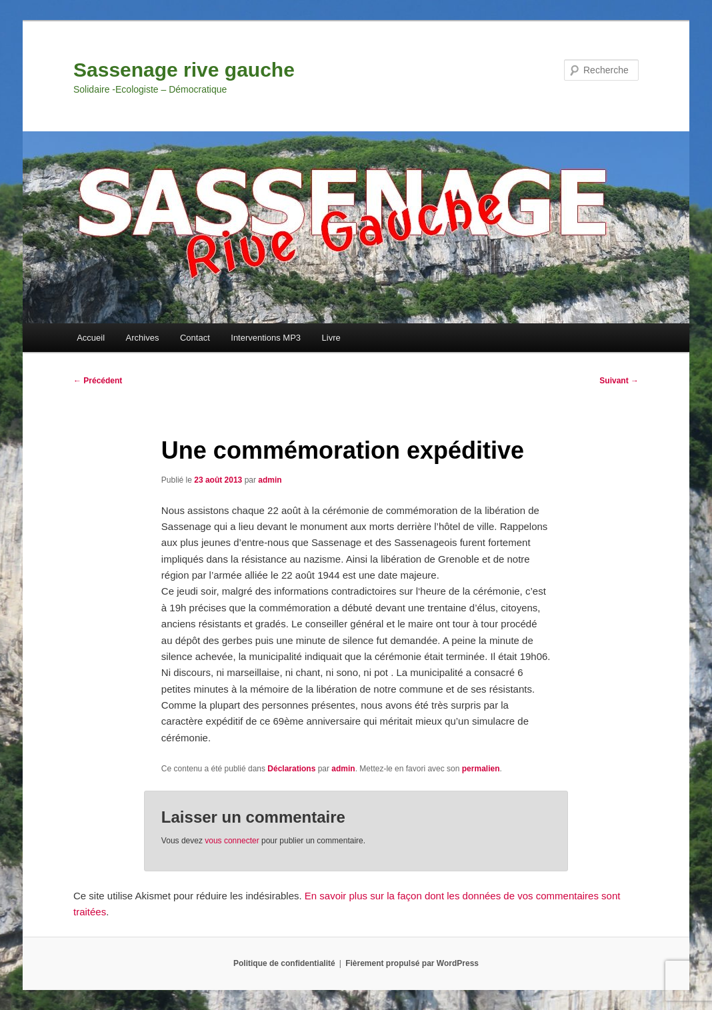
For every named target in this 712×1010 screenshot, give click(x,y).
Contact (195, 338)
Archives (142, 338)
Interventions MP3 (266, 338)
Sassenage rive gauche (184, 70)
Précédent (97, 380)
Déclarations (291, 768)
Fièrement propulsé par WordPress (412, 963)
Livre (331, 338)
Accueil (91, 338)
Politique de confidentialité (284, 963)
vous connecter (232, 840)
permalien (481, 768)
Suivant (619, 380)
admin (269, 480)
